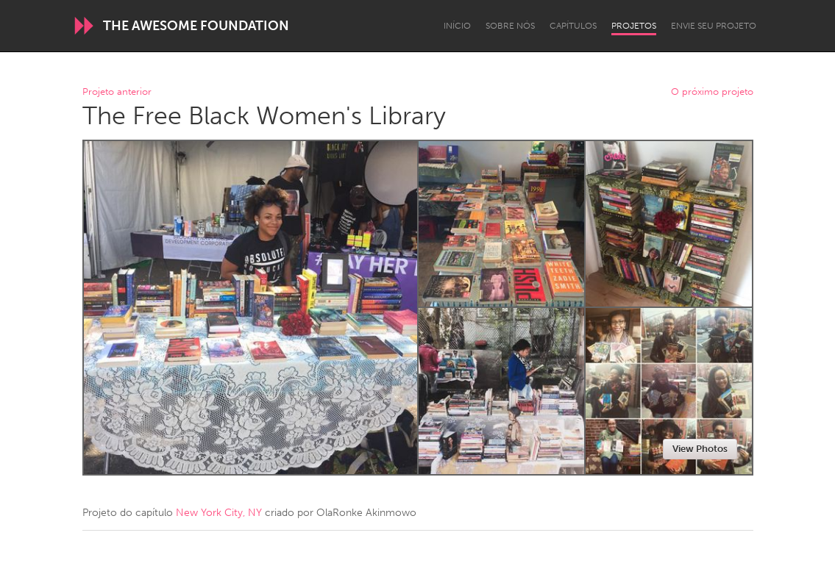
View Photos (700, 448)
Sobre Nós (510, 26)
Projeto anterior (117, 92)
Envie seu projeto (713, 26)
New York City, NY (219, 512)
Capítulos (573, 26)
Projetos (633, 26)
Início (457, 26)
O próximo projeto (712, 92)
